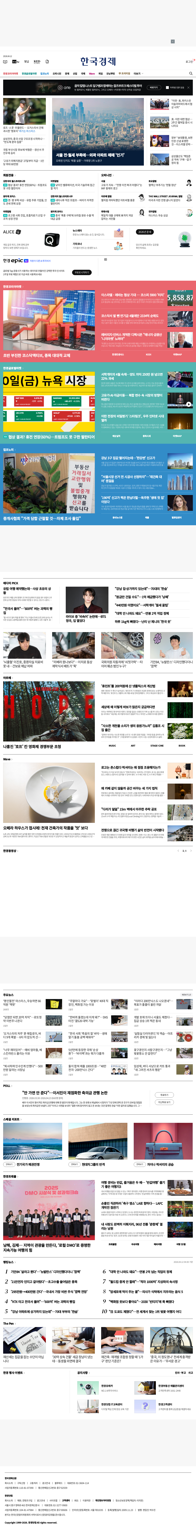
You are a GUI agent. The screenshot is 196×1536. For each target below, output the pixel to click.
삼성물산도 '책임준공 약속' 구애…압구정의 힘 (181, 159)
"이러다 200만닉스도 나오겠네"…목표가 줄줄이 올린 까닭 (153, 1003)
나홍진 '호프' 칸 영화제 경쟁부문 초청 (32, 746)
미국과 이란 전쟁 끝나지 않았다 (164, 200)
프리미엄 (125, 73)
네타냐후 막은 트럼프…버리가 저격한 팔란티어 (72, 201)
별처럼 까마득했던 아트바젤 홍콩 (118, 200)
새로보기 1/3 (186, 994)
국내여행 (135, 1244)
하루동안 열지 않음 (177, 87)
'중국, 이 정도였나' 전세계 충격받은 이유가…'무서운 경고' (170, 1359)
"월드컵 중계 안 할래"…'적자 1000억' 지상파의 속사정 (143, 1281)
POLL (6, 1086)
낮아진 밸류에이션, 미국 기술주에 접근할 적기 (73, 186)
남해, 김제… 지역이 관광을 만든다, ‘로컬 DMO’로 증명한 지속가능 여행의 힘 (47, 1247)
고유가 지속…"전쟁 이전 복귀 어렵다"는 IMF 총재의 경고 (121, 186)
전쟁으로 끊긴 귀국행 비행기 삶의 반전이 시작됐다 (132, 830)
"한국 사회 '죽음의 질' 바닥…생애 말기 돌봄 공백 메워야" (87, 1035)
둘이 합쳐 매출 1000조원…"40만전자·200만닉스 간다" (87, 1068)
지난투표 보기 (164, 1102)
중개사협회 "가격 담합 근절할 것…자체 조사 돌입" (42, 518)
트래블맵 (112, 1244)
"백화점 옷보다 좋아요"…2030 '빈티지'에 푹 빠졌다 (141, 1301)
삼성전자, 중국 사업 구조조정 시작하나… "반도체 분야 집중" (24, 140)
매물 (147, 517)
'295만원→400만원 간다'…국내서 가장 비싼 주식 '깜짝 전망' (49, 1291)
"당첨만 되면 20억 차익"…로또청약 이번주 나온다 (22, 1019)
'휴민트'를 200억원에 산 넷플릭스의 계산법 (128, 686)
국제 (83, 73)
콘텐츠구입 (27, 1500)
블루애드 (59, 1483)
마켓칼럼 (54, 181)
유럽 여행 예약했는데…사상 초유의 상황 (27, 590)
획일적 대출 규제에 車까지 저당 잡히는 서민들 (117, 217)
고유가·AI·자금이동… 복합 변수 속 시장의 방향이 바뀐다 (131, 397)
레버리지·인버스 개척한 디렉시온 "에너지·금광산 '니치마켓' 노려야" (131, 337)
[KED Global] (37, 61)
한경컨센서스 (118, 354)
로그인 (189, 61)
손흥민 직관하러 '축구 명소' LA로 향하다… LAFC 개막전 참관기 (132, 1205)
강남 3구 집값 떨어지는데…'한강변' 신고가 (128, 458)
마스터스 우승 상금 (158, 215)
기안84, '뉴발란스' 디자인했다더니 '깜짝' (171, 664)
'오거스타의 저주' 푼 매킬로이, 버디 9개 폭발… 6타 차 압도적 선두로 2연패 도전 (23, 1037)
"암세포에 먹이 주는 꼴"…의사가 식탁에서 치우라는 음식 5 (146, 1291)
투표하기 (164, 1094)
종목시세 (147, 436)
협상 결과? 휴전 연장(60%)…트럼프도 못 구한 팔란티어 (25, 186)
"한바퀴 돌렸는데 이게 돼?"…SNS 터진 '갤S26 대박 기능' (88, 1019)
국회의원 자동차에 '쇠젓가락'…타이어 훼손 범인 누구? (122, 664)
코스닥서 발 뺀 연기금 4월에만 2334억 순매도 (129, 316)
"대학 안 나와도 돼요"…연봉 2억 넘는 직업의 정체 (140, 1271)
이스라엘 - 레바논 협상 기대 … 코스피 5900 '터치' (132, 295)
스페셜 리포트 (11, 1119)
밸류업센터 (176, 517)
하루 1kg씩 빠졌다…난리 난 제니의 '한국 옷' (143, 621)
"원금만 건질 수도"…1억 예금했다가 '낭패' (142, 597)
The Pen (8, 1323)
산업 (75, 73)
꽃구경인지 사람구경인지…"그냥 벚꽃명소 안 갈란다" (153, 1052)
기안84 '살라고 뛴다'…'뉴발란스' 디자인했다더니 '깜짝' (45, 1271)
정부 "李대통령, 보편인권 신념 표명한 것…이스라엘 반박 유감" (182, 142)
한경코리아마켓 (10, 73)
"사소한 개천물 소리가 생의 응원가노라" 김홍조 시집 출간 (132, 727)
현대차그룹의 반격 (86, 1164)
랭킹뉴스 (8, 1262)
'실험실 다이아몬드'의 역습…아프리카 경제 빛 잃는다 (153, 1035)
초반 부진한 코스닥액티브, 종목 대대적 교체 (36, 355)
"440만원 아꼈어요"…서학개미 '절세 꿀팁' (141, 605)
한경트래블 (9, 1176)
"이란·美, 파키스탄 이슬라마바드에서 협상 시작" (181, 104)
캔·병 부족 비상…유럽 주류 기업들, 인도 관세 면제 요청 (25, 201)
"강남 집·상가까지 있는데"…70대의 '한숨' (141, 588)
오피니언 (57, 73)
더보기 (137, 73)
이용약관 (87, 1500)
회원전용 (8, 175)
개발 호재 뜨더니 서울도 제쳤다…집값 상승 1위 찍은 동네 (153, 1019)
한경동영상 (9, 851)
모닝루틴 (110, 73)
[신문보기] (5, 61)
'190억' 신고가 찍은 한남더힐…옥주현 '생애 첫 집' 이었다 (132, 500)
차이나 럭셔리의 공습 (154, 1164)
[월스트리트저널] (26, 61)
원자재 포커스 (9, 196)
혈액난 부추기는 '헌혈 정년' (162, 185)
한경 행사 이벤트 (13, 1373)
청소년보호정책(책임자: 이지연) (129, 1500)
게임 (100, 73)
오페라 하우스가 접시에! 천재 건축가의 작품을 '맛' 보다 (45, 827)
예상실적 (116, 436)
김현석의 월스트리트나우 (14, 181)
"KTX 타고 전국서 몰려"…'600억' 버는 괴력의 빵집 (43, 1301)
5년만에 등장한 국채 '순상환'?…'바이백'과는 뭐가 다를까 (86, 1052)
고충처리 (34, 1483)
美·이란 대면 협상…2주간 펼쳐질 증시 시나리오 (182, 122)
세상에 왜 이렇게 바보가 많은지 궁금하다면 (128, 707)
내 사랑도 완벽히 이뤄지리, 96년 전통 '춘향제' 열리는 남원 (131, 1226)
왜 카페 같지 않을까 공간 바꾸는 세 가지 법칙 (129, 788)
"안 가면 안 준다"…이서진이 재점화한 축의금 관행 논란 (64, 1092)
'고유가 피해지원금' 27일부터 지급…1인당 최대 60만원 (23, 162)
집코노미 (44, 73)
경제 (67, 73)
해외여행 (158, 1244)
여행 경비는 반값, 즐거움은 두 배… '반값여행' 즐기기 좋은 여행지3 (133, 1184)
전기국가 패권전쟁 (21, 1164)
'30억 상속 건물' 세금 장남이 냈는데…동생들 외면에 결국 (72, 1359)
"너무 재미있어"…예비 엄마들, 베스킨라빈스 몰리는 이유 (22, 1052)
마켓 (177, 354)
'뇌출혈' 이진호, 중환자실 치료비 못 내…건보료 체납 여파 (23, 664)
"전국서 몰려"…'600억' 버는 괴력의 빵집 (27, 610)
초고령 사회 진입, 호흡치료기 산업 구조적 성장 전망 (24, 217)
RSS (76, 1500)
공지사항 (82, 1373)
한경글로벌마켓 (29, 73)
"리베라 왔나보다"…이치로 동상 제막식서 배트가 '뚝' (72, 664)
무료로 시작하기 (82, 272)
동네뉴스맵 (117, 517)
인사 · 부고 (180, 1373)
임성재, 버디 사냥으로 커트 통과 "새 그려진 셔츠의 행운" (152, 1068)
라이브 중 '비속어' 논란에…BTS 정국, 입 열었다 (86, 618)
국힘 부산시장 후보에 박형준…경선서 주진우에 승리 (23, 151)
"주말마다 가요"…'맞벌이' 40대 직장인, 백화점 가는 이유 (88, 1003)
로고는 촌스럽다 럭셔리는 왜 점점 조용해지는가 (130, 767)
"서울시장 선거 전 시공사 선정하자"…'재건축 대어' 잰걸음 (131, 479)
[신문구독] (47, 61)
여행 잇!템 (180, 1244)
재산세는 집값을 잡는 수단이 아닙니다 (23, 1359)
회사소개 (9, 1483)
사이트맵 (53, 1500)
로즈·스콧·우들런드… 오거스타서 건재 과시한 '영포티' (23, 129)
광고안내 (46, 1483)
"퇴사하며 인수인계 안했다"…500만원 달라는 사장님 (23, 1068)
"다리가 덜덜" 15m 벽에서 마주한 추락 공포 (129, 809)
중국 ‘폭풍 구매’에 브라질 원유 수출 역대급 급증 (72, 217)
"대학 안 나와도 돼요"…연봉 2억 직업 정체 (142, 613)
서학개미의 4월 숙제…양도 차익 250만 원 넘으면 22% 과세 (132, 376)
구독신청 (21, 1483)
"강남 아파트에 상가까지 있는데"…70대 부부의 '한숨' (44, 1311)
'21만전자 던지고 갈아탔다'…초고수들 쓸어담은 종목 (44, 1281)
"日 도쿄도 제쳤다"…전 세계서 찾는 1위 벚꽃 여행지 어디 (145, 1311)
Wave (92, 73)
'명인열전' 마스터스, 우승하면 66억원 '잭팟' (22, 1003)
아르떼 (7, 678)
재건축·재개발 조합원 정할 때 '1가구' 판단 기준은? (122, 1359)
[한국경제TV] (15, 61)
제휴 (19, 1500)
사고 (190, 1373)
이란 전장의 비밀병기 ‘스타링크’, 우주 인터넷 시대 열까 (132, 418)
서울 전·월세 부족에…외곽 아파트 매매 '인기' (90, 155)
